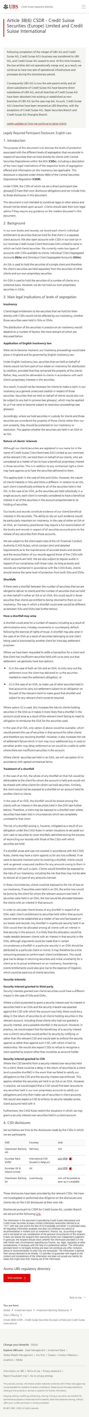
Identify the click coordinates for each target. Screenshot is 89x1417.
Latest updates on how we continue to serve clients (36, 123)
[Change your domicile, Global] (34, 1345)
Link (38, 1214)
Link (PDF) (65, 1158)
